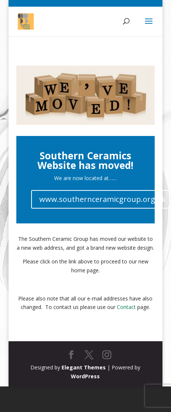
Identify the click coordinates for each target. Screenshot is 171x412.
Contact (126, 306)
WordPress (85, 376)
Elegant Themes (84, 367)
